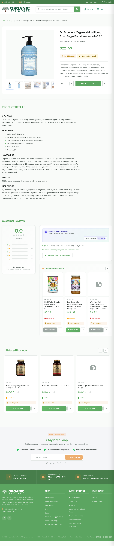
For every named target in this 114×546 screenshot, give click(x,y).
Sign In (94, 502)
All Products (49, 502)
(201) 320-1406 (9, 2)
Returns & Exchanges (76, 520)
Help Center (92, 2)
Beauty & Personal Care (53, 529)
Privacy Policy (62, 542)
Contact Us (73, 506)
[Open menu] (109, 11)
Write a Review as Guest (58, 259)
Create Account (98, 506)
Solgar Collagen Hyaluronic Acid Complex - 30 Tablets (18, 391)
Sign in (45, 249)
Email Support (26, 2)
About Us (72, 510)
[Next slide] (107, 272)
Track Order (107, 2)
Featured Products (52, 506)
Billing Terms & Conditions (46, 542)
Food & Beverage (51, 525)
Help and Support (75, 524)
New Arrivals (49, 510)
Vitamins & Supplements (54, 521)
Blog (46, 514)
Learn (47, 518)
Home (4, 24)
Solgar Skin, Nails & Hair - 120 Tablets (55, 390)
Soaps (11, 24)
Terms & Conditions (77, 542)
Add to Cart (88, 87)
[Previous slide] (103, 272)
